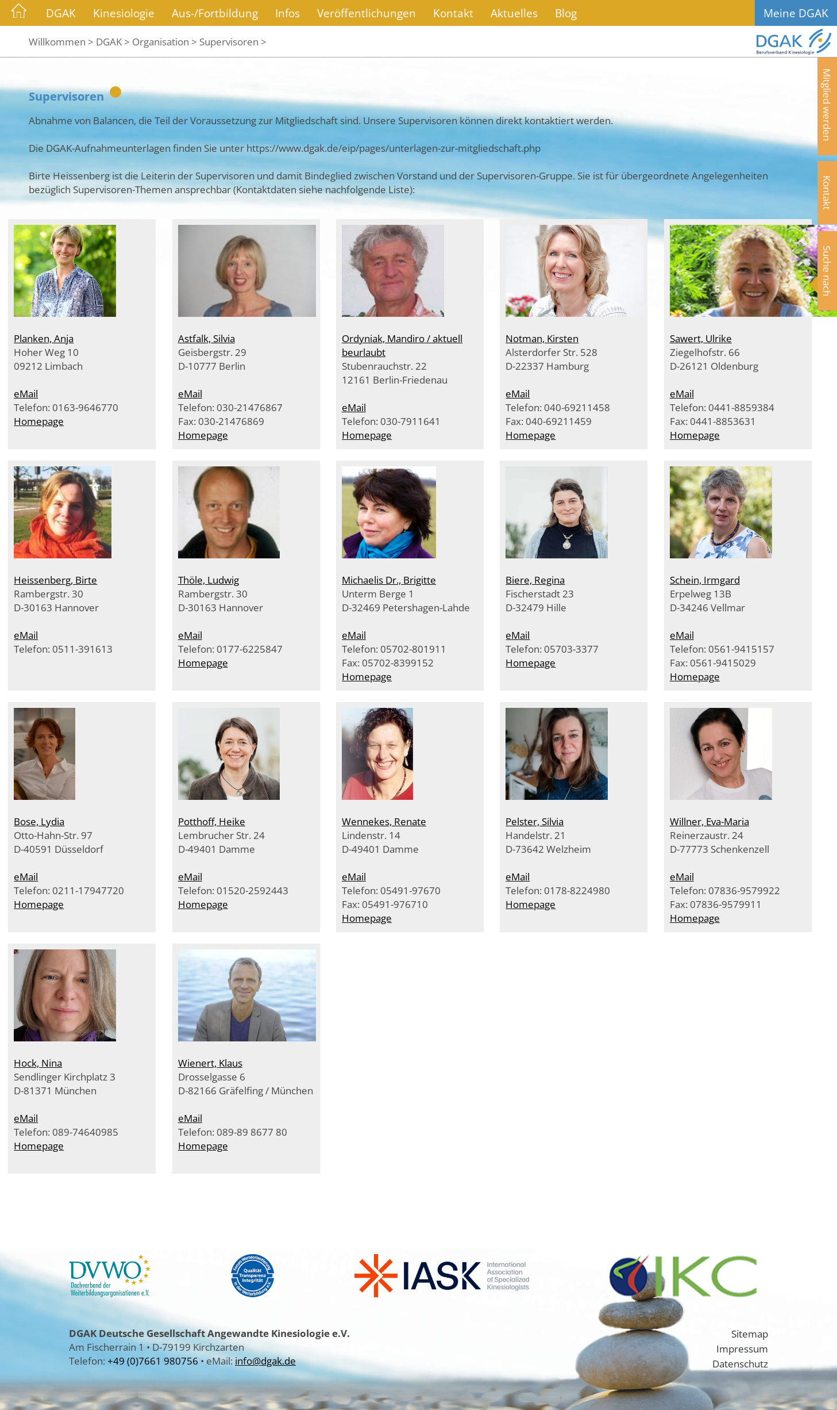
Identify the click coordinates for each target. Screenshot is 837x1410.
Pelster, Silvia (535, 821)
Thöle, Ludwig (208, 580)
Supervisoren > (233, 41)
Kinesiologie (124, 13)
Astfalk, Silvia (206, 338)
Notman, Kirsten (542, 338)
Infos (287, 13)
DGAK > (113, 41)
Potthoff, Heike (211, 821)
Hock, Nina (38, 1063)
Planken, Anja (44, 338)
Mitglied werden (827, 104)
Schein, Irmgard (705, 580)
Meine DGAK (795, 13)
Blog (566, 13)
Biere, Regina (535, 580)
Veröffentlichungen (366, 13)
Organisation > (164, 41)
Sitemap (749, 1333)
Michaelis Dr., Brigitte (389, 580)
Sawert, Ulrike (701, 338)
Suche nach (827, 271)
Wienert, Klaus (210, 1063)
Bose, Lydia (39, 821)
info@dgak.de (265, 1360)
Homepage (39, 421)
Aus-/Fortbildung (215, 13)
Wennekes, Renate (384, 821)
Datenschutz (740, 1363)
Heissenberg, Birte (55, 580)
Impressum (742, 1348)
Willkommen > (61, 41)
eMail (26, 393)
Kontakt (453, 13)
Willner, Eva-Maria (709, 821)
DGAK (61, 13)
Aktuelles (514, 13)
